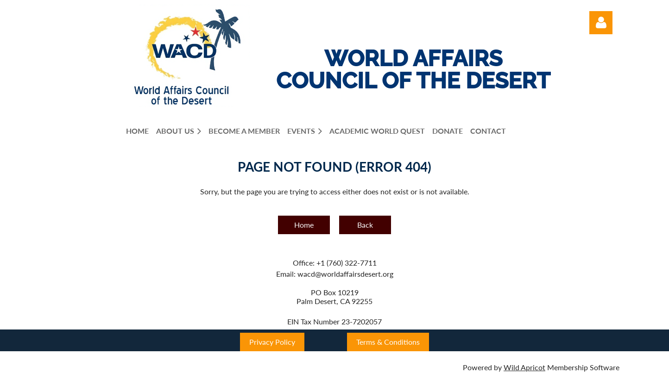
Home (304, 224)
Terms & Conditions (388, 341)
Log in (600, 22)
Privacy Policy (272, 341)
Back (365, 224)
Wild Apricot (524, 367)
